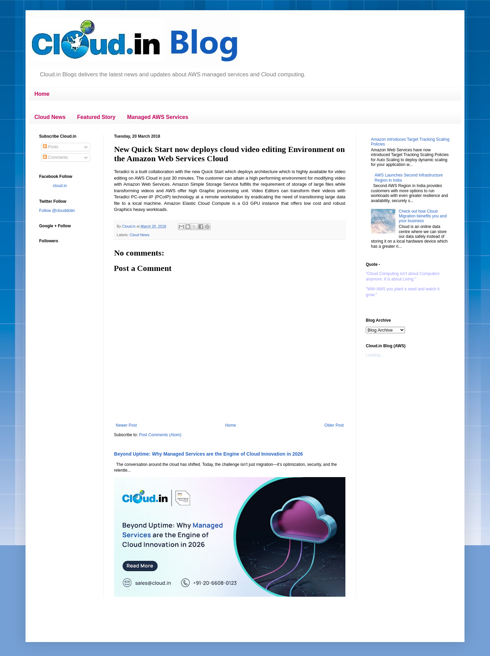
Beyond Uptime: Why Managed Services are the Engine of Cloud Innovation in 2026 (208, 454)
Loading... (375, 355)
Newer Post (126, 425)
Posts (50, 146)
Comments (55, 157)
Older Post (334, 425)
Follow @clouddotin (57, 210)
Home (41, 94)
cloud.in (60, 185)
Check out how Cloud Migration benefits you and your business (423, 216)
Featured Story (96, 117)
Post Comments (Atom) (160, 434)
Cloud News (50, 117)
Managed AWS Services (157, 117)
